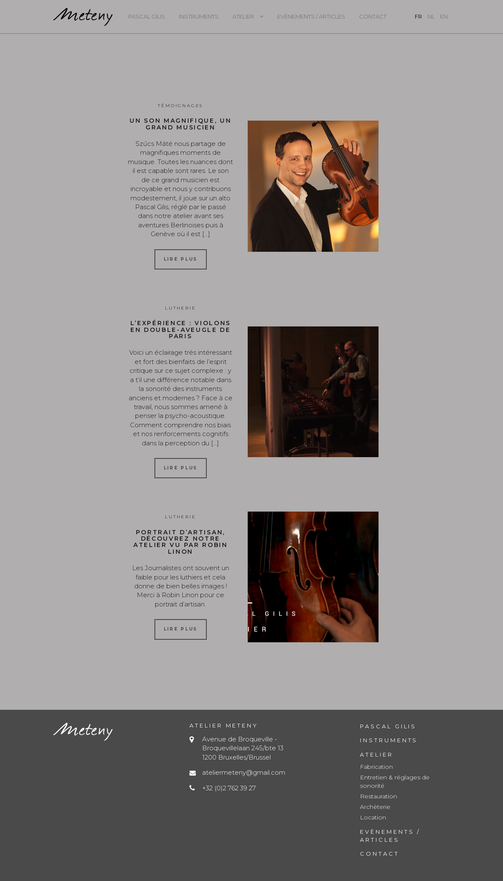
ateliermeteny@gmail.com (243, 772)
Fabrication (376, 767)
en (444, 16)
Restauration (378, 796)
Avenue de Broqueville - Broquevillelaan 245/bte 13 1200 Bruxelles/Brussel (243, 748)
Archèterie (375, 807)
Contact (373, 16)
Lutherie (180, 308)
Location (373, 817)
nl (431, 16)
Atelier (243, 16)
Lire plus (180, 259)
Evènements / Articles (311, 16)
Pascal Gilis (146, 16)
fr (418, 16)
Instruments (199, 16)
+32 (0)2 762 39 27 (229, 788)
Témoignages (180, 105)
